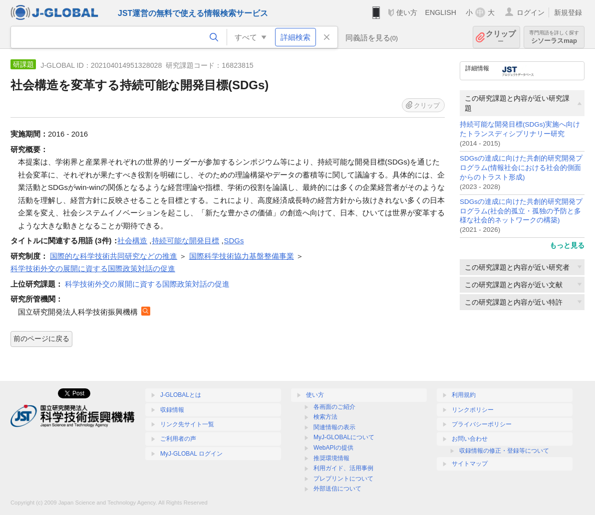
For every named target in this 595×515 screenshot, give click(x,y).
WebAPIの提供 (333, 447)
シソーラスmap (554, 37)
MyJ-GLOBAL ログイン (191, 453)
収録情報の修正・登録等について (504, 450)
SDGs (234, 240)
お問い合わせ (470, 438)
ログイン (531, 12)
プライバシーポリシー (482, 424)
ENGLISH (440, 12)
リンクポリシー (473, 409)
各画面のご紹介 (334, 406)
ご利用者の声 (178, 438)
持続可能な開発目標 (185, 240)
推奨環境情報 (331, 458)
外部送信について (337, 488)
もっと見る (567, 245)
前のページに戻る (41, 339)
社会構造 (132, 240)
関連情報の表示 (334, 427)
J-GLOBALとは (180, 394)
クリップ (501, 37)
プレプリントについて (343, 478)
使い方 (406, 12)
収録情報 (172, 409)
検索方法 (325, 416)
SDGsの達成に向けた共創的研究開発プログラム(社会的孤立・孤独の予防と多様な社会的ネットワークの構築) (521, 211)
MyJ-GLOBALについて (343, 437)
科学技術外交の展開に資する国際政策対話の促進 (147, 284)
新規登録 (568, 12)
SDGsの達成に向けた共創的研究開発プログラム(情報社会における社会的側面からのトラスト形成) (521, 168)
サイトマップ (470, 463)
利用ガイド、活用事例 (343, 468)
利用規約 (464, 394)
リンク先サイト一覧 (187, 424)
